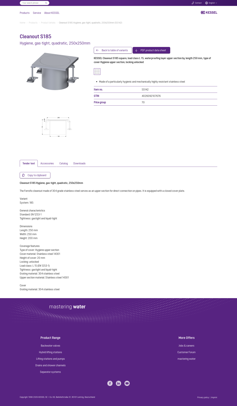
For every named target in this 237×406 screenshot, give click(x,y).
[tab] (29, 163)
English (212, 3)
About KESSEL (52, 12)
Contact (198, 3)
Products (25, 12)
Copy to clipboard (37, 175)
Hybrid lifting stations (50, 352)
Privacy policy (203, 397)
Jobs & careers (186, 345)
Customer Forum (186, 352)
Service (37, 12)
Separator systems (50, 371)
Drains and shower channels (50, 365)
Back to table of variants (115, 50)
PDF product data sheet (153, 50)
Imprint (214, 397)
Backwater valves (50, 345)
